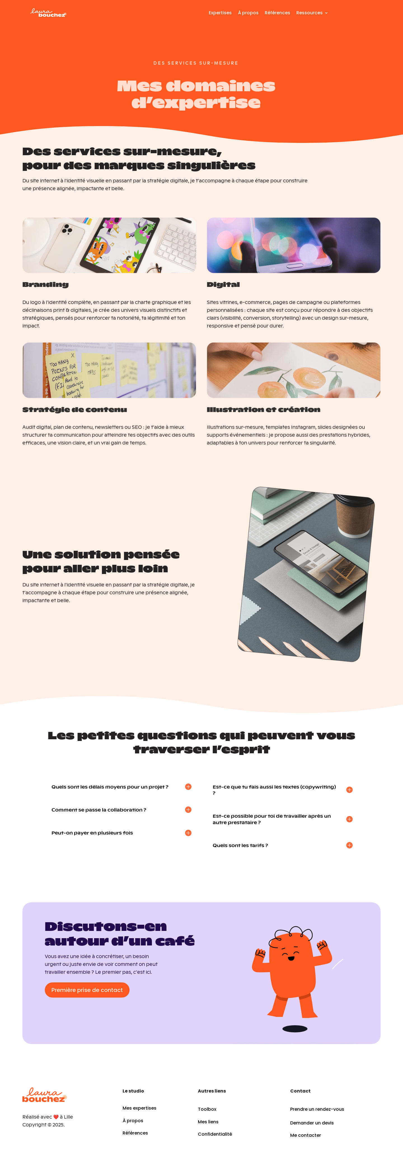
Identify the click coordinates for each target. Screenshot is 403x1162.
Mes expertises (139, 1108)
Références (277, 13)
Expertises (220, 13)
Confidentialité (215, 1134)
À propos (248, 13)
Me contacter (305, 1135)
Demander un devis (312, 1123)
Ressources (309, 13)
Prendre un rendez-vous (317, 1109)
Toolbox (207, 1109)
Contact (355, 16)
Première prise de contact (87, 990)
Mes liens (208, 1122)
